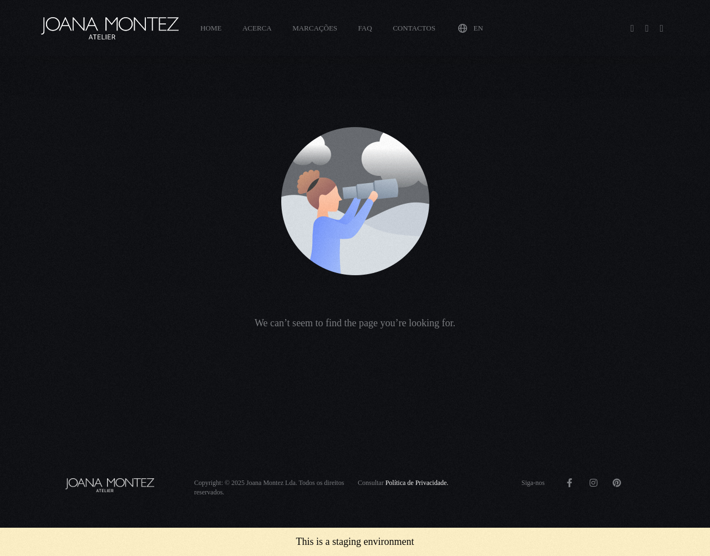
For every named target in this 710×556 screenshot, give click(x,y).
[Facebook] (632, 27)
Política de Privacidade (416, 483)
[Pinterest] (662, 27)
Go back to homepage (354, 369)
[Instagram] (647, 27)
